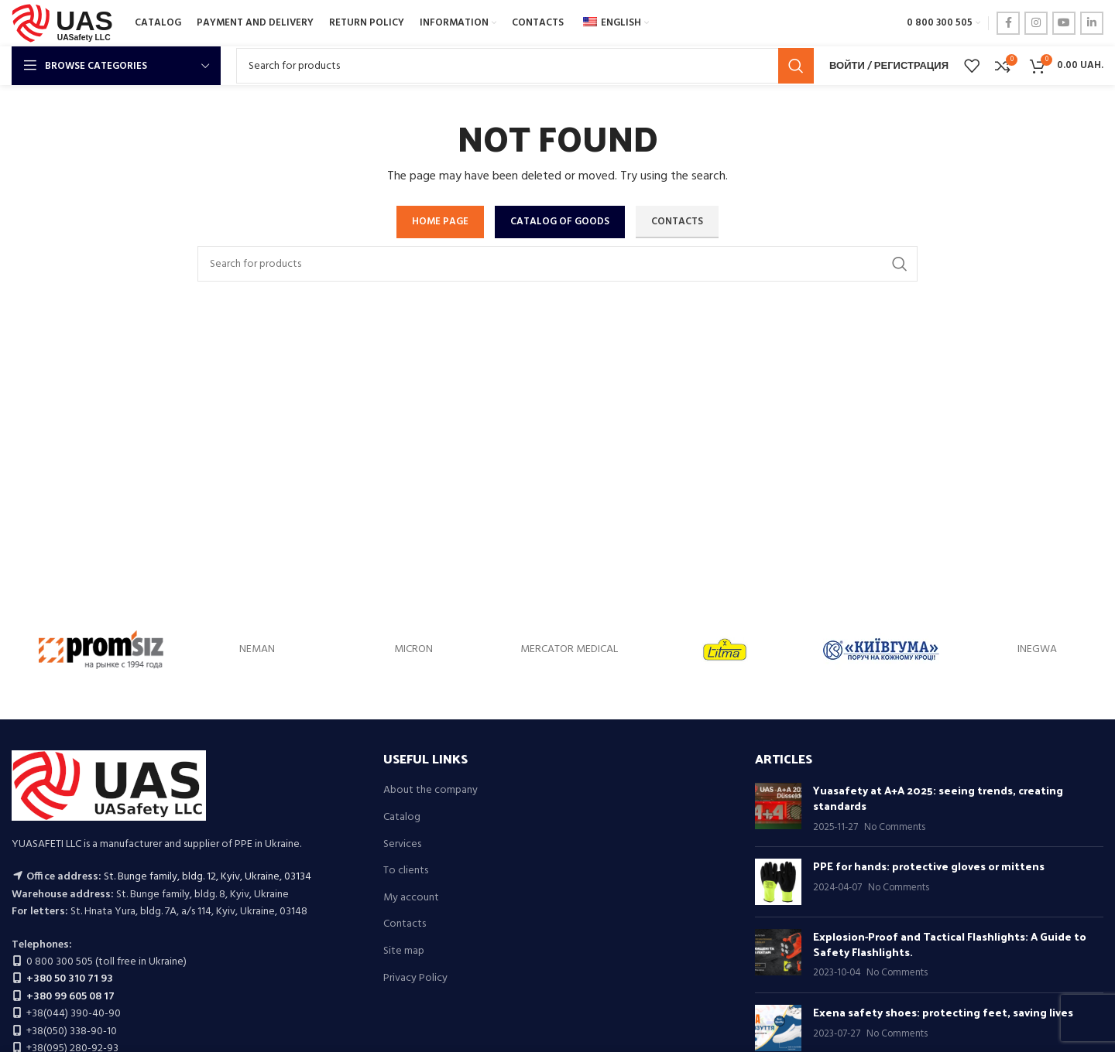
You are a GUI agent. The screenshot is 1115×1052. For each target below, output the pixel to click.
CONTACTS (677, 221)
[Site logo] (65, 23)
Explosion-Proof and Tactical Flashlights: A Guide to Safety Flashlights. (949, 944)
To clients (405, 871)
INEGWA (1037, 649)
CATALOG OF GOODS (559, 221)
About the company (430, 790)
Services (402, 844)
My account (411, 898)
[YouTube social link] (1064, 23)
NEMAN (257, 649)
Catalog (401, 817)
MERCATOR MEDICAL (569, 649)
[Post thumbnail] (778, 809)
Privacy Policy (415, 978)
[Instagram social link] (1036, 23)
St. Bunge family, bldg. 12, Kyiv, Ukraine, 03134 (207, 877)
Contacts (404, 924)
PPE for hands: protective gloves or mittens (929, 866)
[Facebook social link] (1008, 23)
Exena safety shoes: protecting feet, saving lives (943, 1012)
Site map (403, 951)
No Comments (894, 827)
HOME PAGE (440, 221)
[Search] (525, 66)
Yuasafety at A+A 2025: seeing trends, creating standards (938, 797)
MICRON (413, 649)
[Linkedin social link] (1091, 23)
